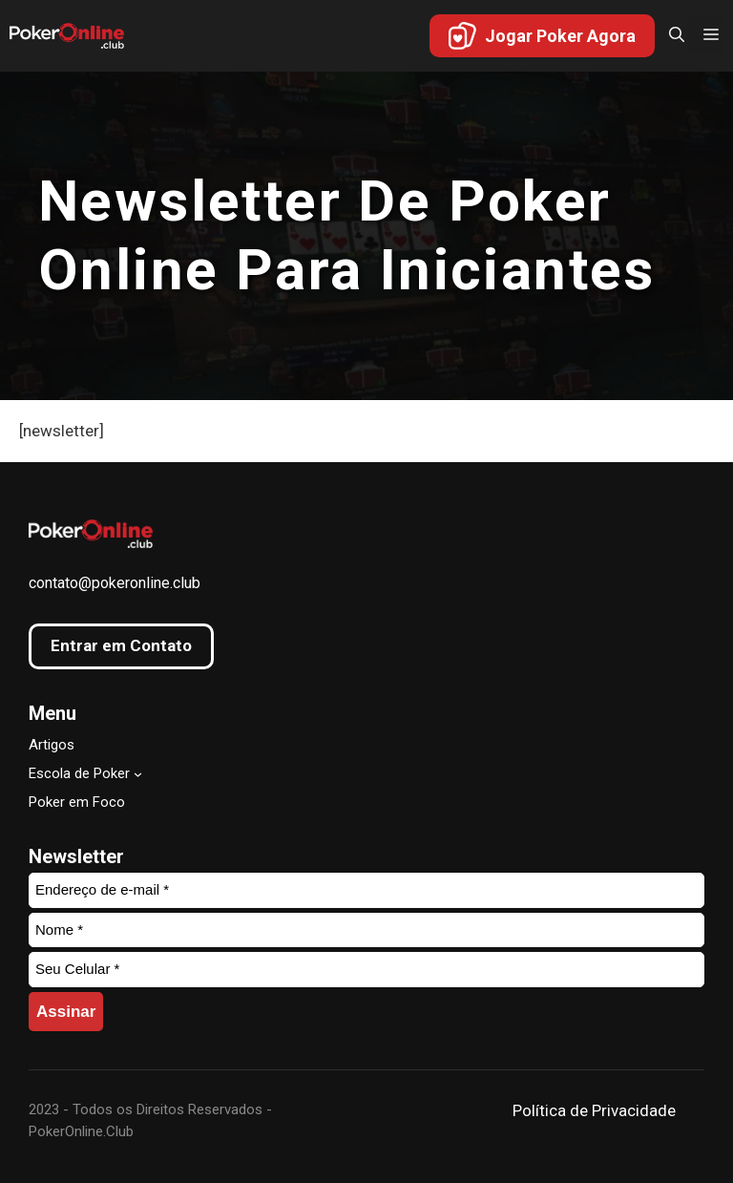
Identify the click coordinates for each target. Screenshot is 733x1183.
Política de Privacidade (594, 1110)
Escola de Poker (79, 773)
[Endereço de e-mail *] (366, 890)
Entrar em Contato (121, 645)
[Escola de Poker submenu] (138, 773)
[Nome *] (366, 930)
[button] (672, 35)
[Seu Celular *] (366, 969)
